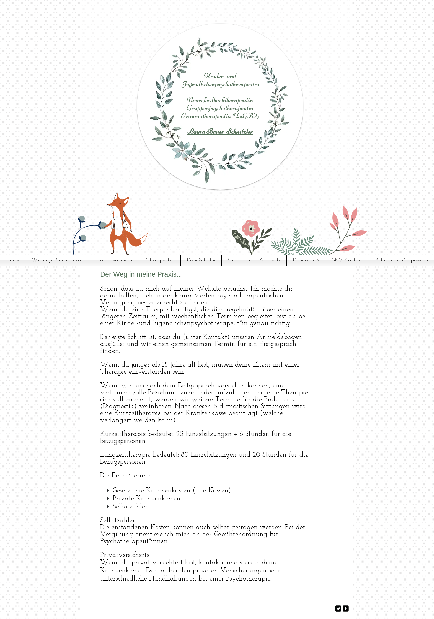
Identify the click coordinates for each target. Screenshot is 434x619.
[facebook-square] (346, 608)
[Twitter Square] (338, 608)
